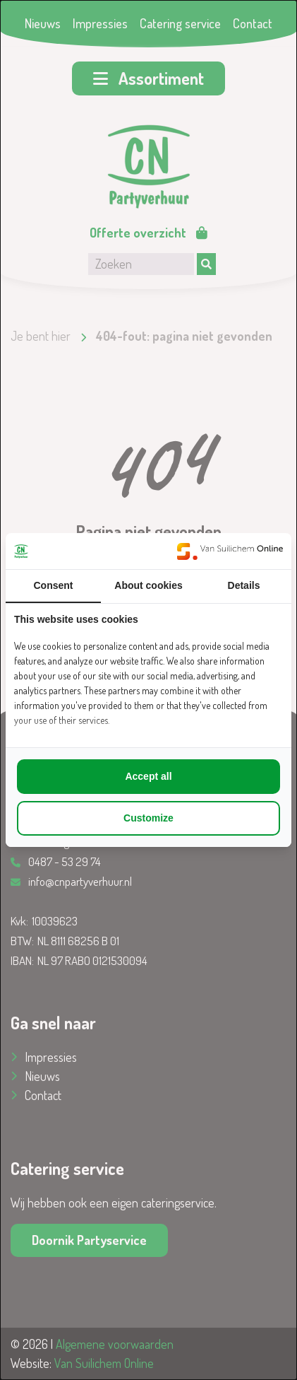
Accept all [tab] (148, 776)
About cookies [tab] (148, 585)
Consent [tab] (53, 585)
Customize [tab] (148, 818)
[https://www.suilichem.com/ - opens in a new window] (230, 551)
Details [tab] (244, 585)
